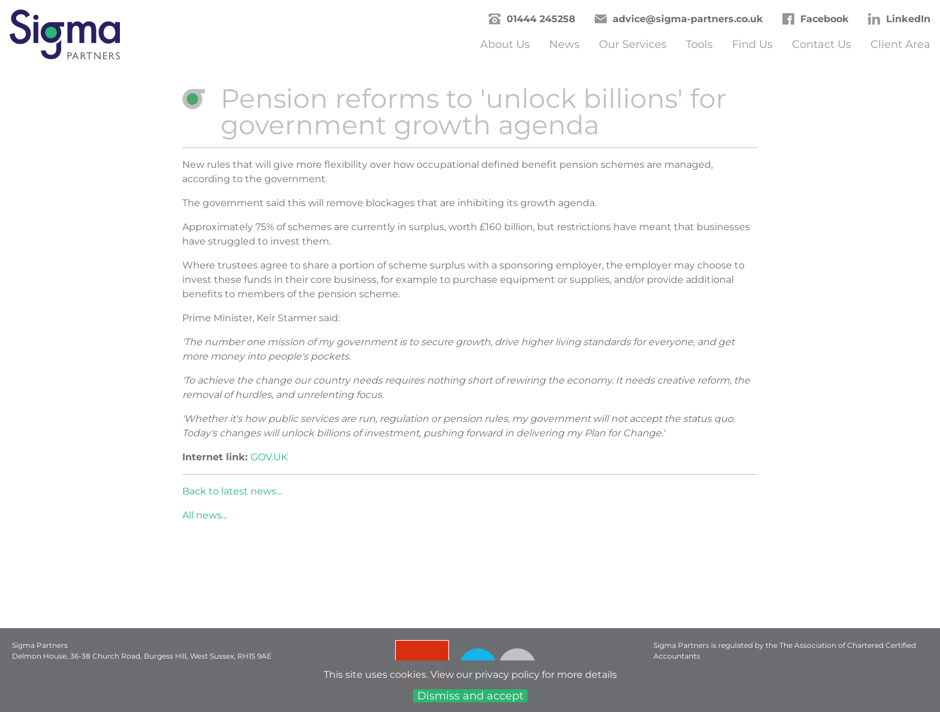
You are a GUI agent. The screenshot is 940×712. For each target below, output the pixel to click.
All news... (204, 515)
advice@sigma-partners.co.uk (688, 19)
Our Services (633, 44)
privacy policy (507, 674)
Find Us (752, 44)
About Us (505, 44)
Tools (699, 44)
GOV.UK (269, 457)
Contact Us (821, 44)
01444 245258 (541, 19)
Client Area (900, 44)
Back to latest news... (232, 491)
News (564, 44)
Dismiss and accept (470, 695)
